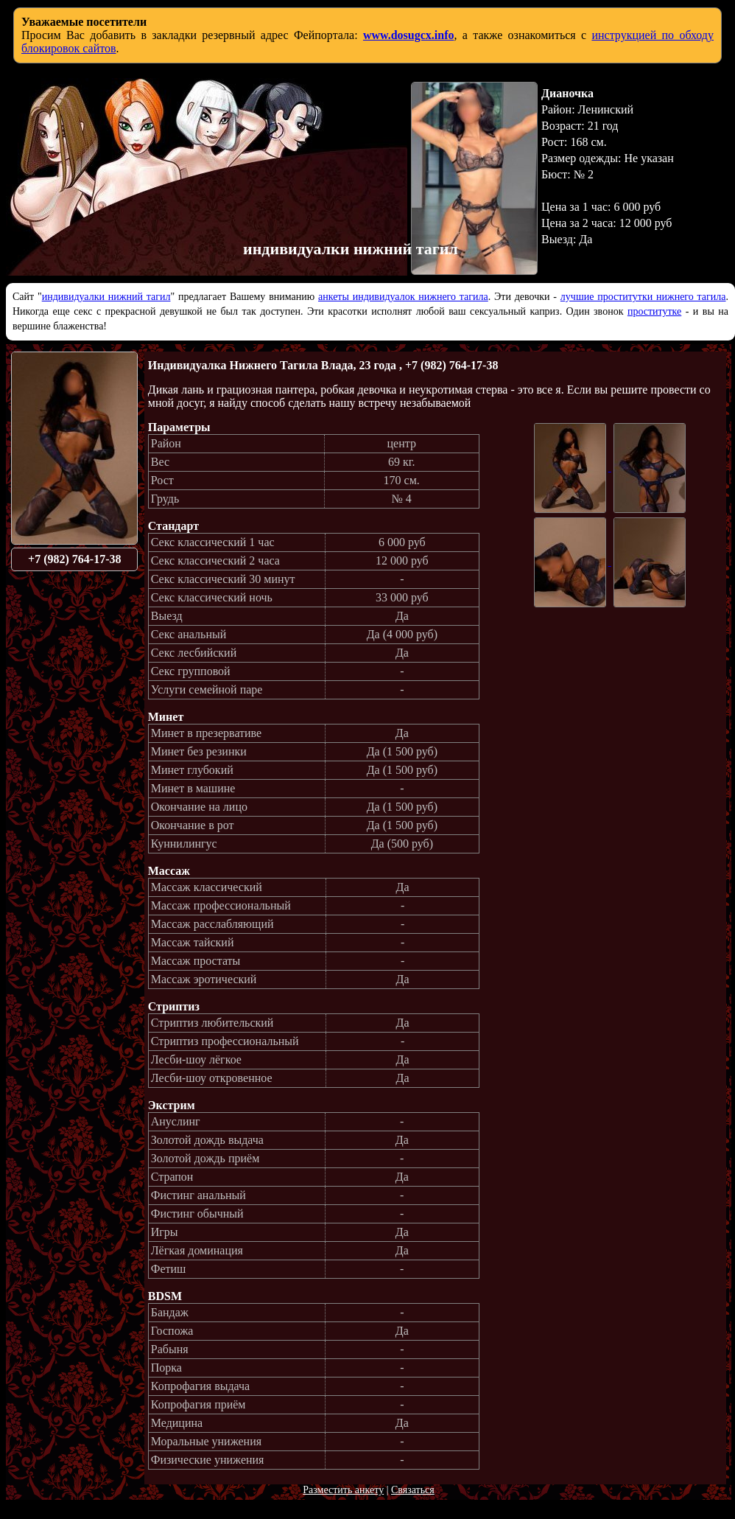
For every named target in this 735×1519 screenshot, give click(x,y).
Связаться (413, 1489)
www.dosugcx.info (408, 35)
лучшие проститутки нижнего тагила (643, 296)
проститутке (654, 311)
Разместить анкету (343, 1489)
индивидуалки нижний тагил (106, 296)
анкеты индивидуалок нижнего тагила (403, 296)
